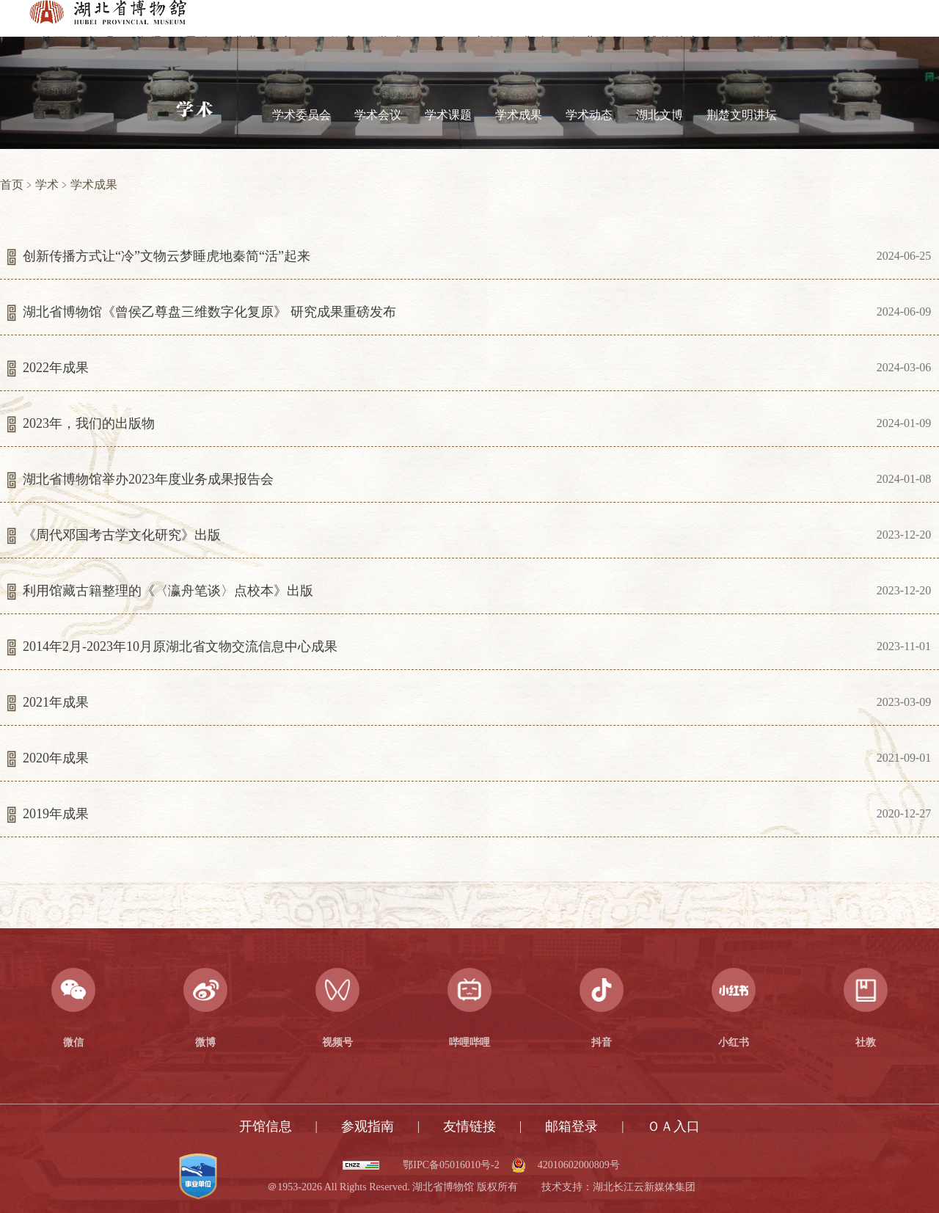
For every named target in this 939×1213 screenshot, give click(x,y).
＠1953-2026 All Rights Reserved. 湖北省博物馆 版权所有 (392, 1187)
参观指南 (367, 1126)
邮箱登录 (571, 1126)
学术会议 (377, 115)
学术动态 (589, 115)
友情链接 (469, 1126)
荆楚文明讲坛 (741, 115)
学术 (47, 184)
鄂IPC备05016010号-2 (451, 1165)
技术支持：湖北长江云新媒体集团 (618, 1187)
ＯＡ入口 (673, 1126)
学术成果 (518, 115)
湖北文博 (659, 115)
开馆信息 (265, 1126)
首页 (11, 184)
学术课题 (448, 115)
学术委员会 (301, 115)
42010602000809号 (579, 1165)
